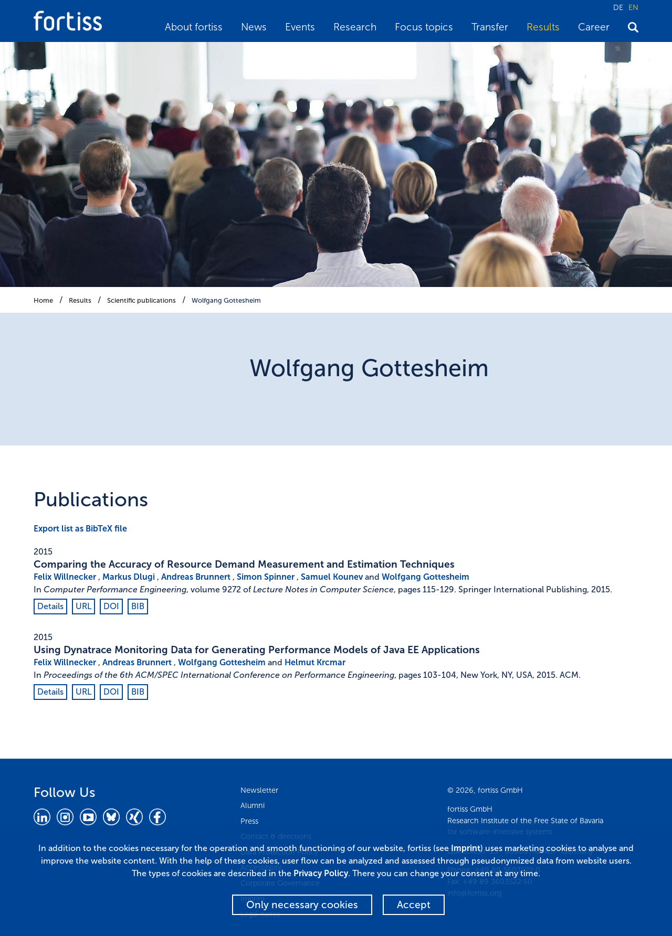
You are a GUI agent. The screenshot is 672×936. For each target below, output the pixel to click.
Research (354, 27)
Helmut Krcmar (315, 662)
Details (50, 606)
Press (249, 821)
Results (543, 27)
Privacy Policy (320, 873)
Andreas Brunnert (195, 577)
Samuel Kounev (332, 577)
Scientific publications (141, 300)
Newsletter (259, 790)
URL (83, 606)
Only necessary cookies (302, 905)
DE (618, 7)
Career (594, 27)
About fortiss (194, 27)
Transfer (489, 27)
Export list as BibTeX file (80, 529)
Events (300, 27)
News (254, 27)
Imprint (465, 848)
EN (633, 7)
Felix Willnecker (65, 577)
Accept (413, 905)
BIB (137, 606)
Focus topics (424, 27)
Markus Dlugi (128, 577)
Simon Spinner (266, 577)
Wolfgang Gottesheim (226, 300)
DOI (111, 606)
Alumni (252, 805)
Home (43, 300)
